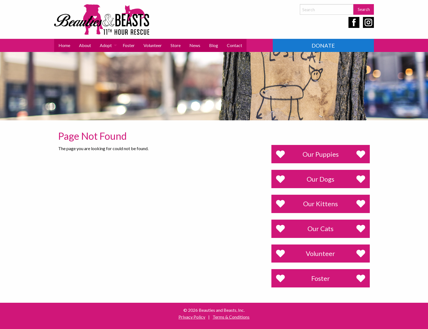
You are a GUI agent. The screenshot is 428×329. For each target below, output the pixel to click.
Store (176, 45)
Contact (234, 45)
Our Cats (320, 228)
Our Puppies (321, 154)
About (85, 45)
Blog (213, 45)
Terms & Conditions (231, 316)
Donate (323, 45)
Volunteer (152, 45)
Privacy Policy (191, 316)
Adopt (106, 45)
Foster (129, 45)
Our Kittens (320, 204)
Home (64, 45)
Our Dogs (320, 179)
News (194, 45)
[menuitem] (64, 45)
